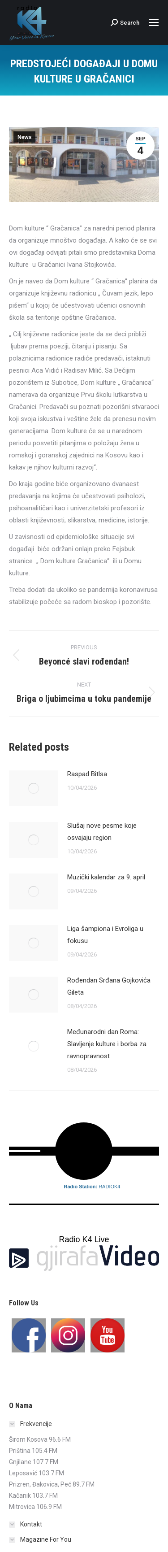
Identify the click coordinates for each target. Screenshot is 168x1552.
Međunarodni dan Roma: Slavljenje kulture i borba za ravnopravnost (106, 1044)
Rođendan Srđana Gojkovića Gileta (109, 986)
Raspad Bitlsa (87, 774)
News (24, 137)
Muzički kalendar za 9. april (106, 877)
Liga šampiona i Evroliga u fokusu (105, 935)
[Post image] (33, 788)
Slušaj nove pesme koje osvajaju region (102, 832)
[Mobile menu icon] (153, 22)
